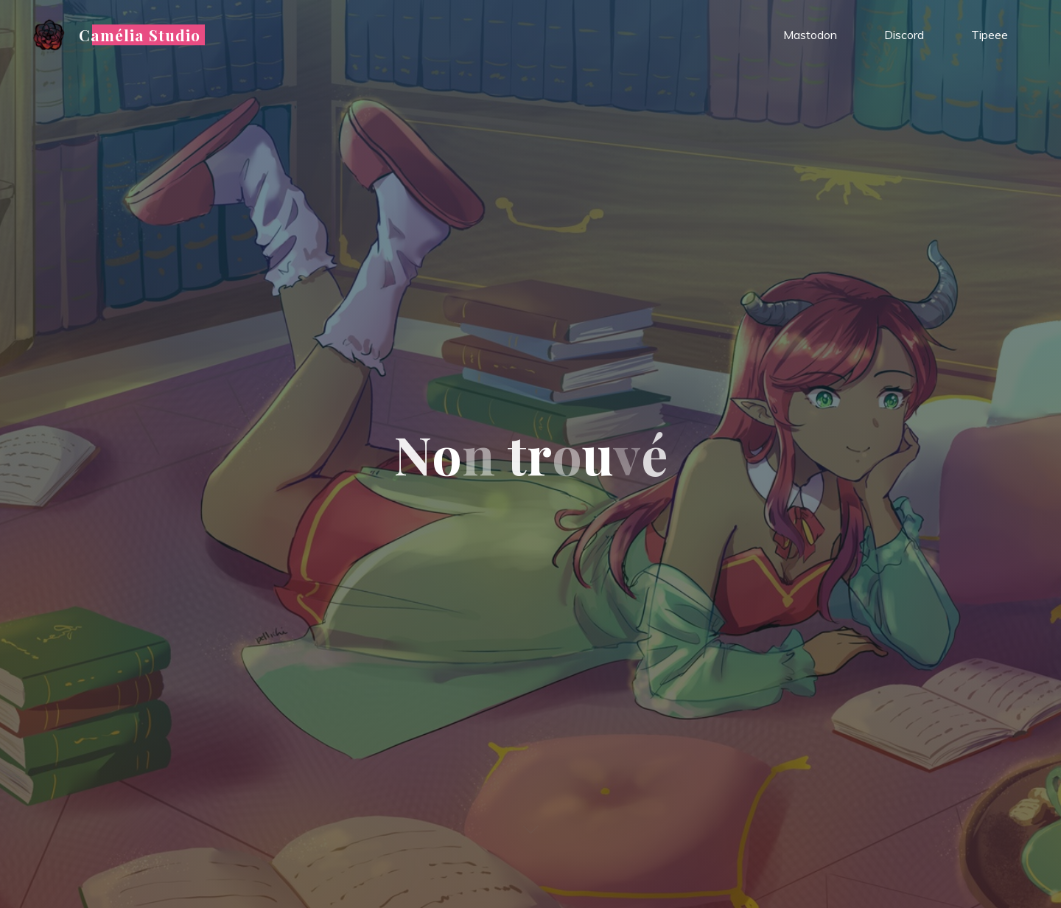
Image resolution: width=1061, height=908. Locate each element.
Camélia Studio (140, 34)
